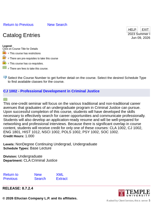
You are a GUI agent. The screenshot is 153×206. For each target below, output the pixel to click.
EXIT (145, 29)
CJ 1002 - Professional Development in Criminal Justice (51, 91)
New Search (57, 25)
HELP (132, 29)
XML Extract (62, 177)
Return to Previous (18, 25)
